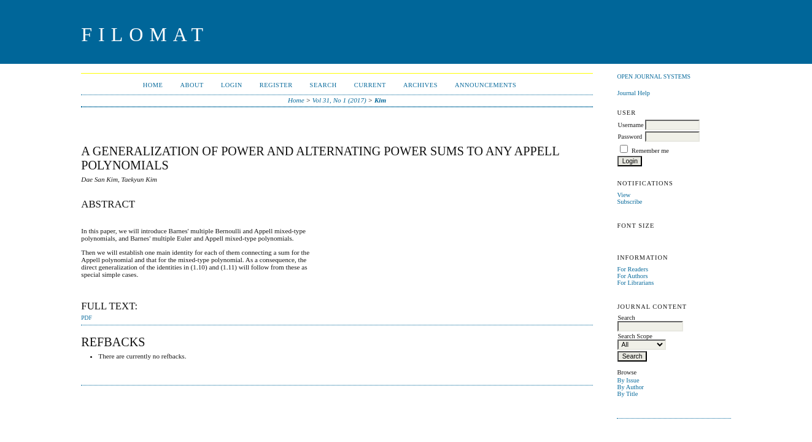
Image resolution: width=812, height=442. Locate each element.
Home (153, 85)
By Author (630, 387)
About (191, 85)
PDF (86, 318)
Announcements (485, 85)
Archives (420, 85)
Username (630, 125)
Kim (380, 100)
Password (629, 136)
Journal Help (633, 93)
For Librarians (635, 282)
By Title (627, 393)
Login (231, 85)
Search (323, 85)
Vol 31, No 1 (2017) (339, 100)
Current (370, 85)
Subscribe (629, 201)
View (623, 195)
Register (276, 85)
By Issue (628, 380)
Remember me (650, 150)
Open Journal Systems (653, 76)
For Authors (632, 276)
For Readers (632, 269)
